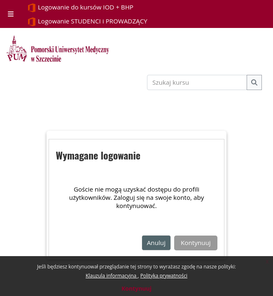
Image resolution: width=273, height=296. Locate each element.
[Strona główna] (57, 48)
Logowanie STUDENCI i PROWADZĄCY (87, 21)
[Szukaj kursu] (197, 82)
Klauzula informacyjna (112, 275)
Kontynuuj (136, 288)
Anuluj (156, 242)
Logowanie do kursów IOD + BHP (80, 7)
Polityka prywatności (163, 275)
